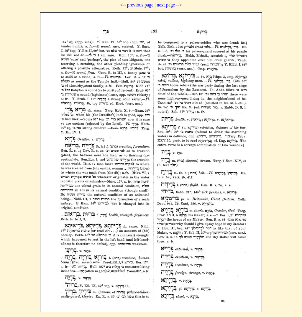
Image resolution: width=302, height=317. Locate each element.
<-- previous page (136, 4)
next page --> (169, 4)
